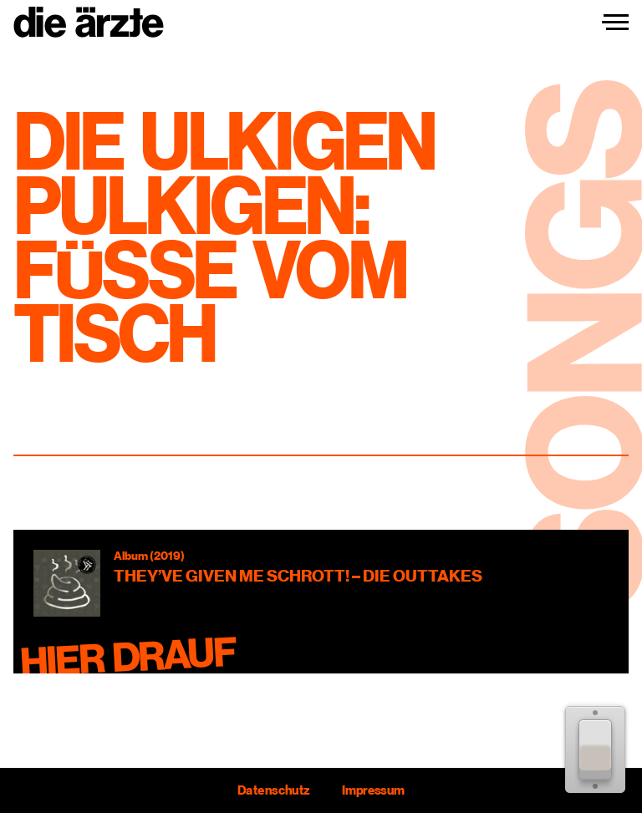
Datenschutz (273, 790)
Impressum (373, 790)
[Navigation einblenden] (615, 23)
